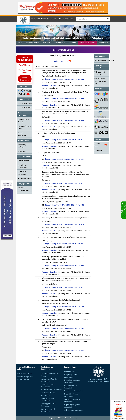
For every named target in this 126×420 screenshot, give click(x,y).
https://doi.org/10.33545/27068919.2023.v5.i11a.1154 (64, 307)
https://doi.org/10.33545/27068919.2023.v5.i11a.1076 (64, 205)
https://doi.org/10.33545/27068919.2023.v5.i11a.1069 (64, 120)
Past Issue (98, 150)
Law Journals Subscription (73, 391)
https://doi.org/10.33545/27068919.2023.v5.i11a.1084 (64, 265)
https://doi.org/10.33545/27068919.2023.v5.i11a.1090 (64, 287)
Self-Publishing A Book (25, 377)
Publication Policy (24, 178)
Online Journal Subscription (74, 410)
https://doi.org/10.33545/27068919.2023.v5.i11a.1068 (64, 98)
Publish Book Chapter (24, 374)
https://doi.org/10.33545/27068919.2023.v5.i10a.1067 (64, 79)
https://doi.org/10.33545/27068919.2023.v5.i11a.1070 (64, 140)
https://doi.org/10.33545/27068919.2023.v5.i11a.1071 (64, 159)
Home (20, 43)
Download (53, 86)
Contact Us (103, 43)
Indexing (72, 43)
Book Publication (23, 380)
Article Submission (87, 43)
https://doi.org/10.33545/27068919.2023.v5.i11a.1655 (64, 350)
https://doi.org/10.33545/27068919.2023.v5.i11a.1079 (64, 224)
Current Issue (97, 145)
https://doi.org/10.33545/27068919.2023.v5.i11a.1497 (64, 328)
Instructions (60, 43)
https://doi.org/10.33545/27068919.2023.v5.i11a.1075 (64, 183)
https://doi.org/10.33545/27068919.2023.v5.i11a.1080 (64, 244)
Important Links (69, 372)
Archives (46, 43)
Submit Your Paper (61, 61)
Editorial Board (32, 43)
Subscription (22, 151)
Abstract (45, 86)
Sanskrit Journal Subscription (51, 390)
